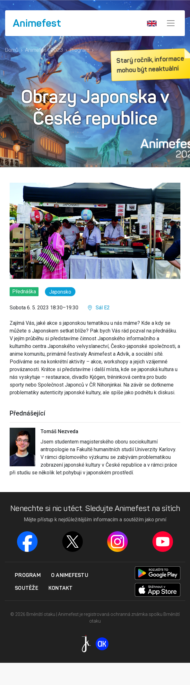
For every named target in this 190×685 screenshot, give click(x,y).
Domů (11, 50)
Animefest (37, 23)
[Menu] (171, 23)
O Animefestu (69, 575)
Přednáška (24, 291)
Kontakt (60, 588)
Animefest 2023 (44, 50)
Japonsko (60, 292)
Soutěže (26, 588)
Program (79, 50)
